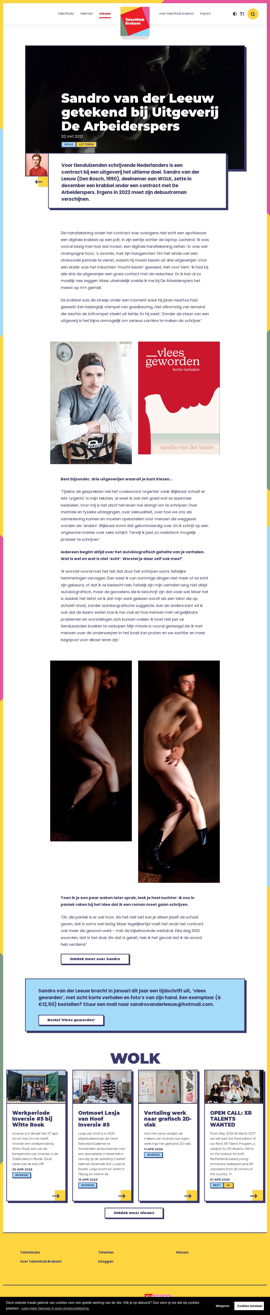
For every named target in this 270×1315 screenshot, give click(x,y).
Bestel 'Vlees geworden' (71, 1020)
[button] (234, 14)
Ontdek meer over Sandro (95, 959)
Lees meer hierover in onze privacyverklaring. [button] (55, 1308)
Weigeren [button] (223, 1306)
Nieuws (105, 13)
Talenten (86, 13)
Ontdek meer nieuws (134, 1213)
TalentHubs (66, 13)
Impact (205, 13)
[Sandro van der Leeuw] (37, 165)
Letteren (86, 144)
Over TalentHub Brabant (176, 13)
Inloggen (105, 1261)
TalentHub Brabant (135, 23)
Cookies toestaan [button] (249, 1306)
